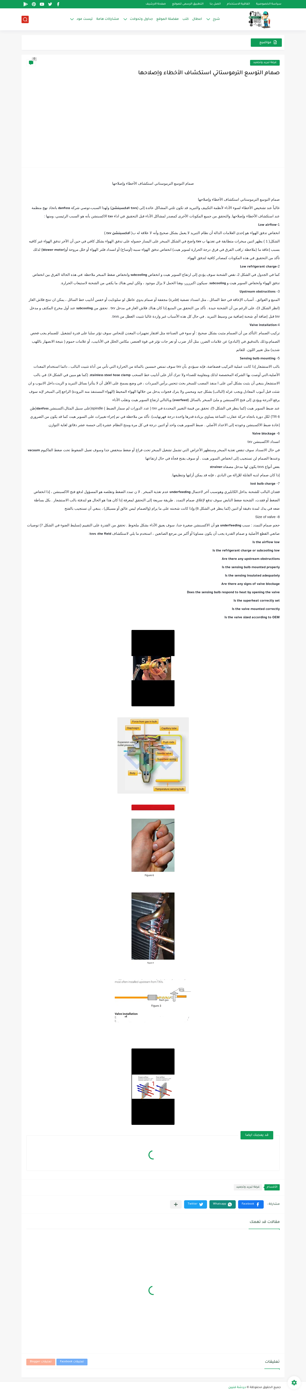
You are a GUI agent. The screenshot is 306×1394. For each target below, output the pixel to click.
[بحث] (25, 19)
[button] (251, 1204)
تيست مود (84, 19)
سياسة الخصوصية (268, 4)
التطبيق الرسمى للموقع (187, 4)
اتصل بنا (215, 4)
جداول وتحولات (141, 19)
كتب (185, 19)
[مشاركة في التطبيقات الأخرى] (176, 1204)
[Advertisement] (153, 126)
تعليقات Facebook (72, 1361)
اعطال (197, 19)
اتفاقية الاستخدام (238, 4)
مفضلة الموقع (167, 19)
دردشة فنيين (237, 1387)
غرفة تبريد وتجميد (265, 62)
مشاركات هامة (107, 19)
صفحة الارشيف (156, 4)
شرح (216, 19)
